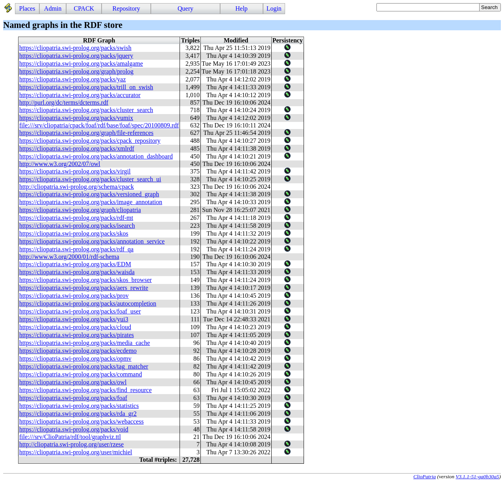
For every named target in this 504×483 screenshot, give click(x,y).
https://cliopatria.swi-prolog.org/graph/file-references (86, 132)
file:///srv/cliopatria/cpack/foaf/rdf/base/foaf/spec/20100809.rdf (99, 125)
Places (27, 8)
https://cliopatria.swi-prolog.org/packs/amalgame (81, 63)
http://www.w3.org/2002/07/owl (59, 163)
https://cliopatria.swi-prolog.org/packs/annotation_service (92, 241)
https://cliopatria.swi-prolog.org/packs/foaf (73, 398)
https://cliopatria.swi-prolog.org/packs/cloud (75, 327)
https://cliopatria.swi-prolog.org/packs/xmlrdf (76, 148)
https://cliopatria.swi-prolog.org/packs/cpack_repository (90, 140)
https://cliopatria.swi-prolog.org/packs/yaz (72, 79)
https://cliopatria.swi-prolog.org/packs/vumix (76, 117)
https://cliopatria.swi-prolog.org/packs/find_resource (85, 390)
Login (274, 8)
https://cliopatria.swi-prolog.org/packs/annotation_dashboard (96, 156)
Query (185, 8)
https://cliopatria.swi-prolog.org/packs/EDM (75, 264)
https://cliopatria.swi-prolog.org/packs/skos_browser (85, 280)
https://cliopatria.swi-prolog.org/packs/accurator (80, 95)
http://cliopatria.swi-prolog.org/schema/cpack (76, 186)
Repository (126, 8)
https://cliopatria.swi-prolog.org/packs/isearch (77, 225)
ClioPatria (424, 476)
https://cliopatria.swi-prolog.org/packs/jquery (76, 55)
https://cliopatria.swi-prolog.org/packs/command (80, 374)
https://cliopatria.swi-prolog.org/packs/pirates (76, 335)
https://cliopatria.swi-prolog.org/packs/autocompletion (87, 303)
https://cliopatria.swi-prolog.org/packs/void (73, 429)
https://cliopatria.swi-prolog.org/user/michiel (75, 452)
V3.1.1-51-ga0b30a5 (477, 476)
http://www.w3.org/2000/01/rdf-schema (69, 256)
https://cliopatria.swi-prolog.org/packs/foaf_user (80, 311)
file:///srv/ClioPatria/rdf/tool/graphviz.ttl (70, 436)
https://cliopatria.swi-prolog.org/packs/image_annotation (90, 202)
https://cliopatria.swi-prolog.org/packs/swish (75, 47)
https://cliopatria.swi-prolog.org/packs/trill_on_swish (86, 87)
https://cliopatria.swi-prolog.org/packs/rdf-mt (76, 217)
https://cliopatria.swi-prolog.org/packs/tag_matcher (83, 366)
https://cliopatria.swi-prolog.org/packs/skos (73, 233)
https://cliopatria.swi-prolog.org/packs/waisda (77, 272)
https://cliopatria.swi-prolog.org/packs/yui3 (73, 319)
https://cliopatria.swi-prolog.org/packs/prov (74, 295)
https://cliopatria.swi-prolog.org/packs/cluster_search (86, 110)
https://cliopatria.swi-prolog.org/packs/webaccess (81, 421)
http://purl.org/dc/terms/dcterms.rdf (63, 102)
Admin (52, 8)
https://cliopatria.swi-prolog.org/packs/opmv (75, 358)
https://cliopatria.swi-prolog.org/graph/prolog (76, 71)
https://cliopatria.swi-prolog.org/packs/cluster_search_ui (90, 179)
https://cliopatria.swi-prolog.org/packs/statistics (79, 405)
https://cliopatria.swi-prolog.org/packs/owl (73, 382)
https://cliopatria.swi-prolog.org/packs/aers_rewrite (83, 287)
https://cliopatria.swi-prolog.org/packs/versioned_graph (89, 194)
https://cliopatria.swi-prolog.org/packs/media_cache (84, 342)
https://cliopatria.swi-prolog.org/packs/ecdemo (78, 350)
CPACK (84, 8)
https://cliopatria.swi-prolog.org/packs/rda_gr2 (78, 413)
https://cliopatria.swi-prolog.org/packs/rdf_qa (76, 249)
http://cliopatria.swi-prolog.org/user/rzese (71, 444)
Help (241, 8)
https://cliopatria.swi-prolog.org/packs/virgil (75, 171)
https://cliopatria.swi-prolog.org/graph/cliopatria (80, 209)
